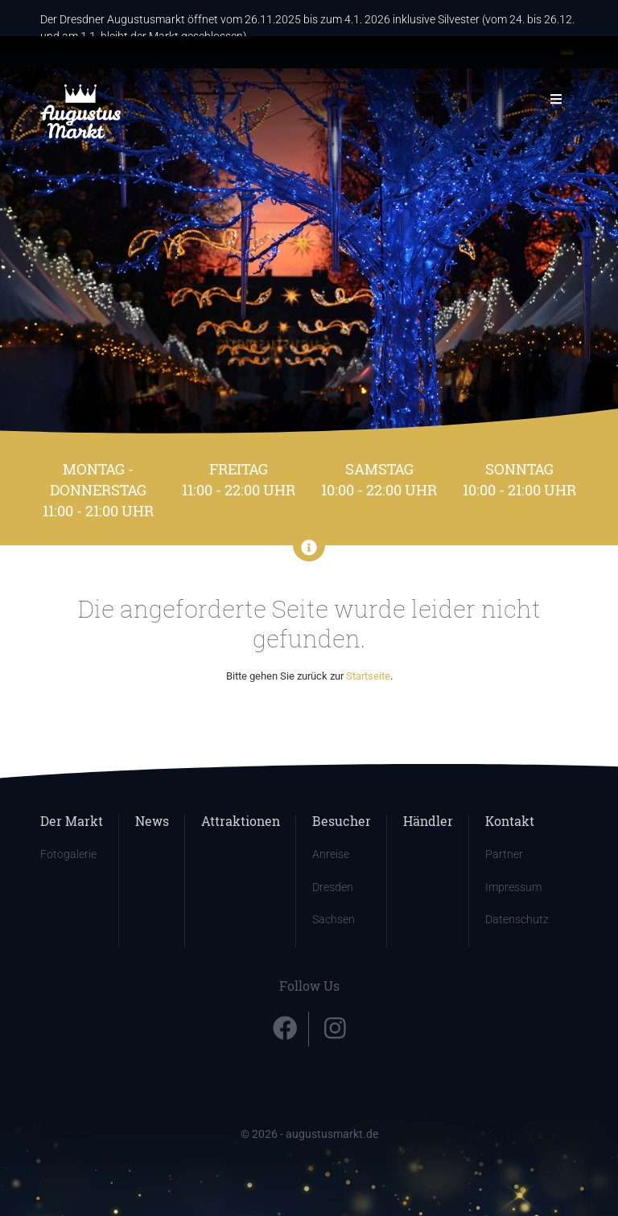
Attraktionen (240, 820)
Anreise (330, 854)
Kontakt (509, 820)
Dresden (332, 887)
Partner (504, 854)
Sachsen (333, 919)
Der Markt (71, 820)
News (152, 820)
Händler (428, 820)
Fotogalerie (68, 854)
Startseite (368, 676)
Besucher (341, 820)
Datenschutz (517, 919)
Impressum (513, 887)
